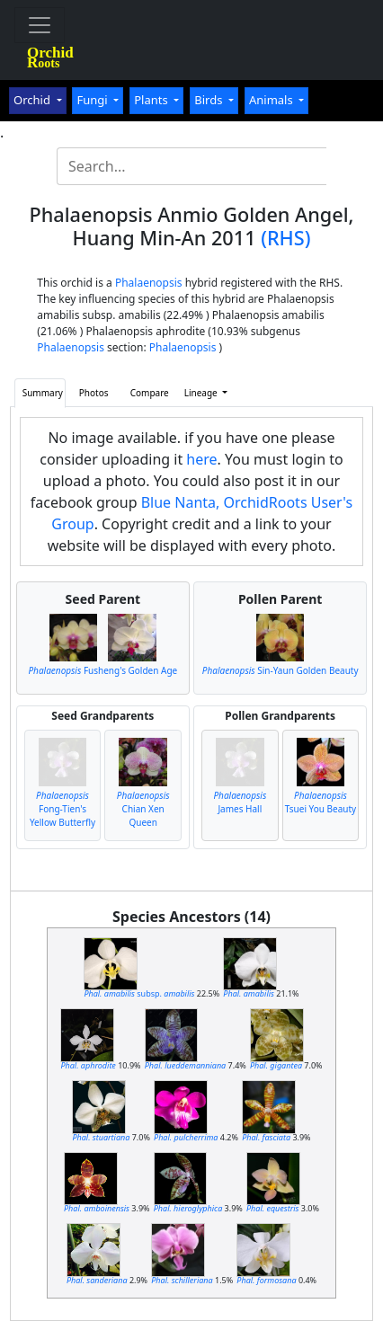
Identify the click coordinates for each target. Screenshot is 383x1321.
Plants (152, 100)
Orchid (33, 100)
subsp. (139, 993)
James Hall (239, 802)
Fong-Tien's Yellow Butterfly (62, 809)
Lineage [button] (202, 392)
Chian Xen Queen (143, 809)
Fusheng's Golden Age (102, 670)
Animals (272, 100)
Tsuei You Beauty (320, 802)
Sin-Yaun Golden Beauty (280, 670)
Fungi (93, 100)
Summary (42, 392)
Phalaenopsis (149, 282)
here (201, 459)
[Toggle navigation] (39, 25)
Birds (210, 100)
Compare (149, 392)
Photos (94, 392)
